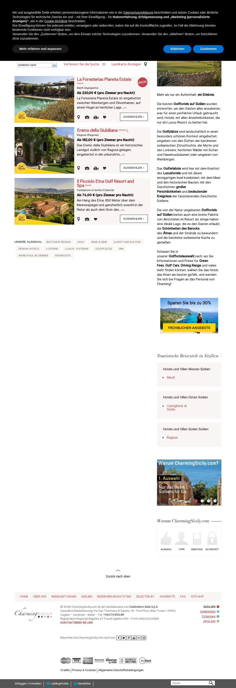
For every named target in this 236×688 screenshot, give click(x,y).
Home (24, 597)
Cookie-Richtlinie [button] (55, 21)
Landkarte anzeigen (126, 65)
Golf (80, 242)
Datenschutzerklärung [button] (138, 12)
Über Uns (39, 597)
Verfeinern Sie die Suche (81, 65)
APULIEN (211, 621)
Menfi (171, 378)
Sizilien (86, 597)
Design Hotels (28, 249)
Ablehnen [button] (177, 49)
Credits (65, 670)
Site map (197, 597)
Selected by (145, 597)
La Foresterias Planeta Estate (104, 80)
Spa (121, 249)
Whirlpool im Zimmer (33, 256)
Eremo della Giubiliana (97, 131)
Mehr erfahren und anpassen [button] (40, 49)
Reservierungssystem (114, 597)
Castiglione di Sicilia (177, 408)
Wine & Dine (99, 242)
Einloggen (21, 684)
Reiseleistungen (64, 597)
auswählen (133, 117)
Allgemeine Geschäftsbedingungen (121, 670)
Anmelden (35, 684)
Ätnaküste (63, 256)
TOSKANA (210, 617)
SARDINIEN (209, 612)
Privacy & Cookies (84, 670)
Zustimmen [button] (208, 49)
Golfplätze (103, 249)
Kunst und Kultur (127, 242)
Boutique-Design (58, 242)
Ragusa (172, 438)
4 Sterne (52, 249)
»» (125, 108)
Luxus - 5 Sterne (76, 249)
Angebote (167, 597)
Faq (183, 597)
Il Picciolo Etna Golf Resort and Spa (105, 184)
